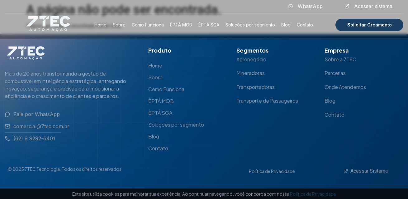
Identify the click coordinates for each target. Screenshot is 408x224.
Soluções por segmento (250, 24)
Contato (305, 24)
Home (100, 24)
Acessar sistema (373, 6)
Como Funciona (148, 24)
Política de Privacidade (272, 171)
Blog (286, 24)
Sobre (119, 24)
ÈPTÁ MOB (181, 24)
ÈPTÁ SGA (208, 24)
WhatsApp (310, 6)
